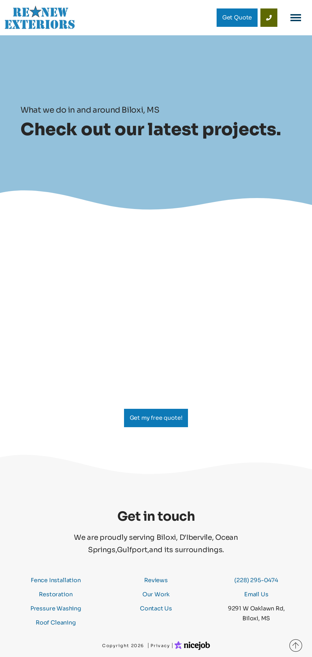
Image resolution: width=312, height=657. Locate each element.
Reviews (156, 580)
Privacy (160, 645)
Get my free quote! (156, 418)
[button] (295, 17)
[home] (40, 18)
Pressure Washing (55, 608)
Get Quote (237, 17)
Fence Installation (56, 580)
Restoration (55, 594)
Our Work (156, 594)
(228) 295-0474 (256, 580)
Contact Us (156, 608)
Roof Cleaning (56, 622)
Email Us (256, 594)
